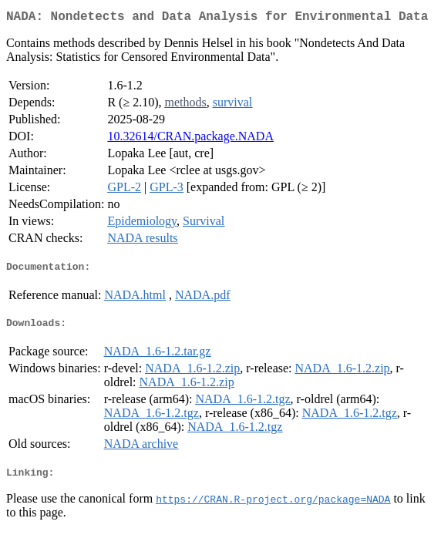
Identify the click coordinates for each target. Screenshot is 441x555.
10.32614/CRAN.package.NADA (190, 139)
